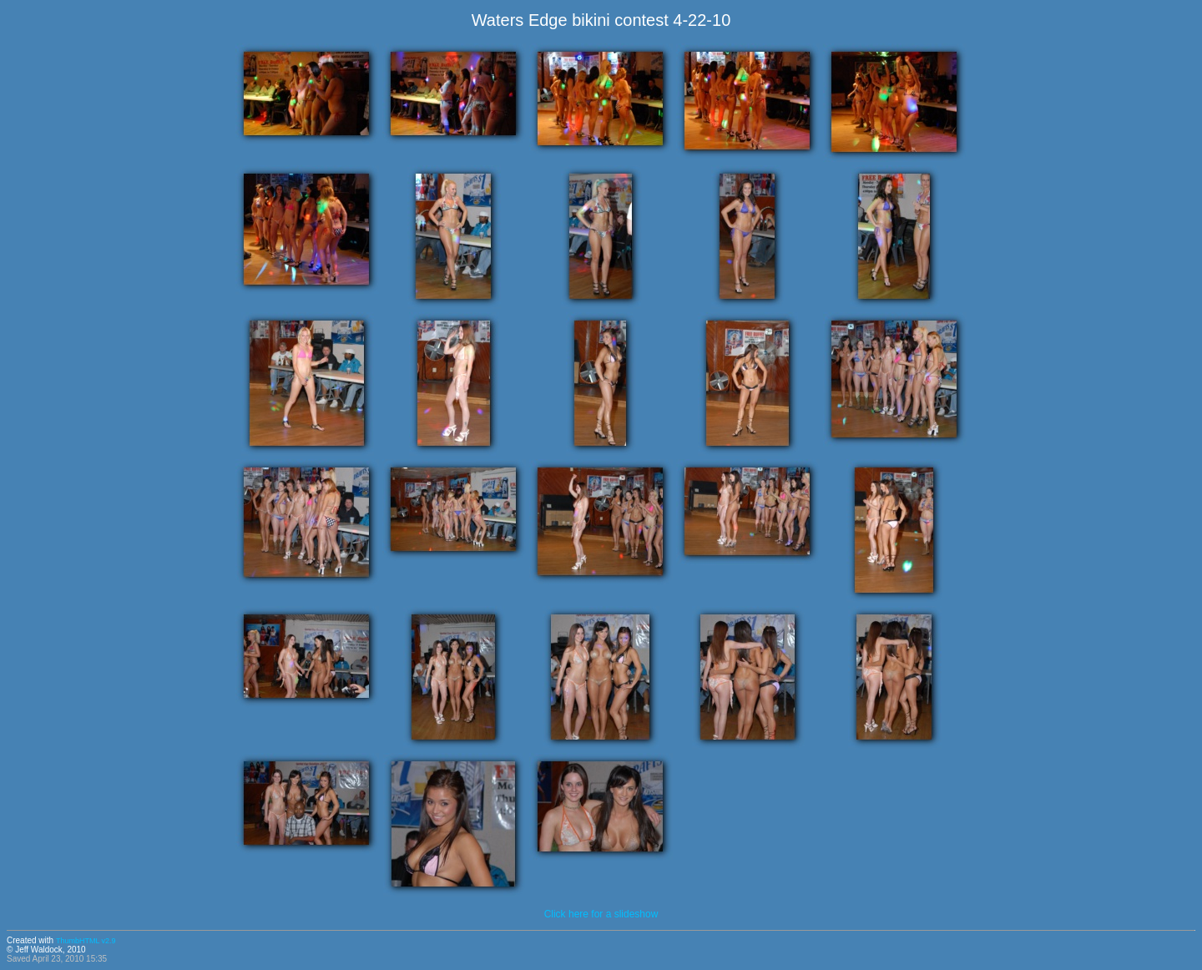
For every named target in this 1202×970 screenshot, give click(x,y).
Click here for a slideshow (601, 914)
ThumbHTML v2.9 (86, 941)
